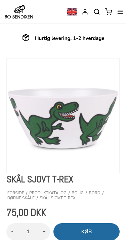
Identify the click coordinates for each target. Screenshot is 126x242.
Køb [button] (86, 231)
